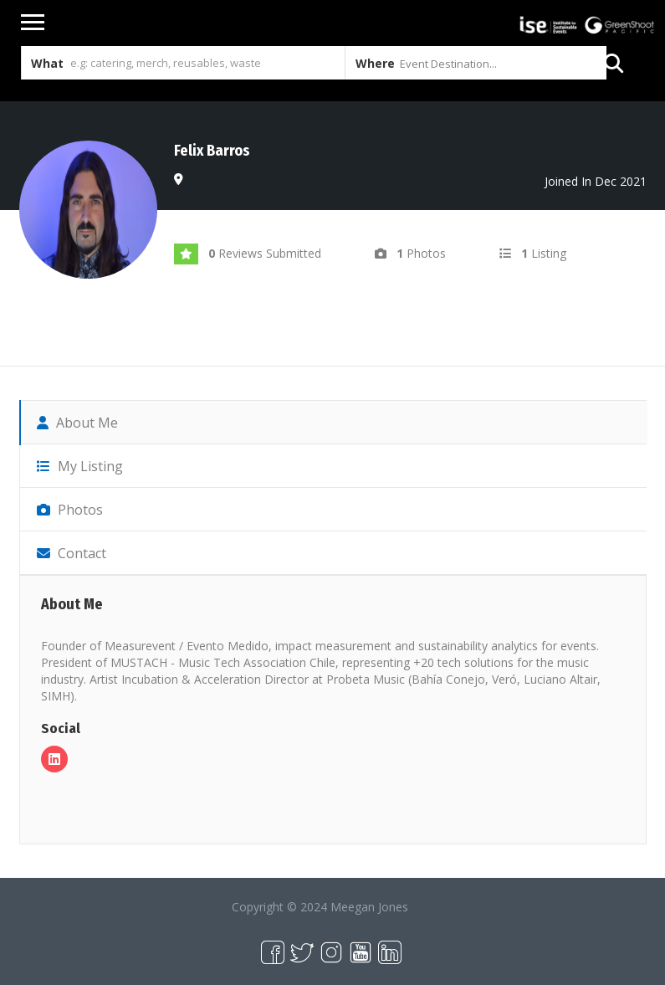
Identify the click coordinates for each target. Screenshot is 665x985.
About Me (77, 422)
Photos (70, 509)
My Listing (80, 466)
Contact (71, 553)
